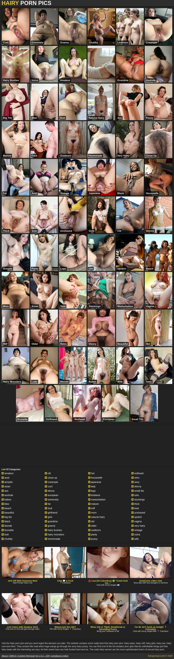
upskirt (136, 517)
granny (50, 525)
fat (47, 504)
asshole (7, 495)
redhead (137, 473)
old (91, 521)
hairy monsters (54, 534)
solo (135, 495)
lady (92, 486)
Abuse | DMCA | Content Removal (18, 656)
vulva (135, 534)
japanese (94, 482)
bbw (5, 504)
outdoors (94, 530)
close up (51, 477)
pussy (93, 539)
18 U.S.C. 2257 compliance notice (51, 656)
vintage (136, 530)
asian (6, 486)
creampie (51, 482)
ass (5, 490)
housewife (95, 477)
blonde (7, 525)
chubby (7, 539)
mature (93, 504)
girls (48, 517)
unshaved (138, 512)
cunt (48, 486)
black (6, 521)
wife (135, 539)
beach (6, 508)
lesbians (94, 495)
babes (6, 499)
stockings (138, 499)
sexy (135, 482)
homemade (52, 539)
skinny (136, 486)
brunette (8, 530)
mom (92, 512)
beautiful (8, 512)
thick (135, 504)
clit (48, 473)
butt (5, 534)
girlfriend (51, 512)
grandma (51, 521)
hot (91, 473)
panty (92, 534)
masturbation (97, 499)
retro (135, 477)
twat (135, 508)
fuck (48, 508)
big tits (7, 517)
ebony (50, 490)
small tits (137, 490)
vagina (136, 521)
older (92, 525)
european (51, 495)
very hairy (138, 525)
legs (92, 490)
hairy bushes (53, 530)
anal (5, 477)
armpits (7, 482)
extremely (52, 499)
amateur (8, 473)
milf (91, 508)
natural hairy (96, 517)
